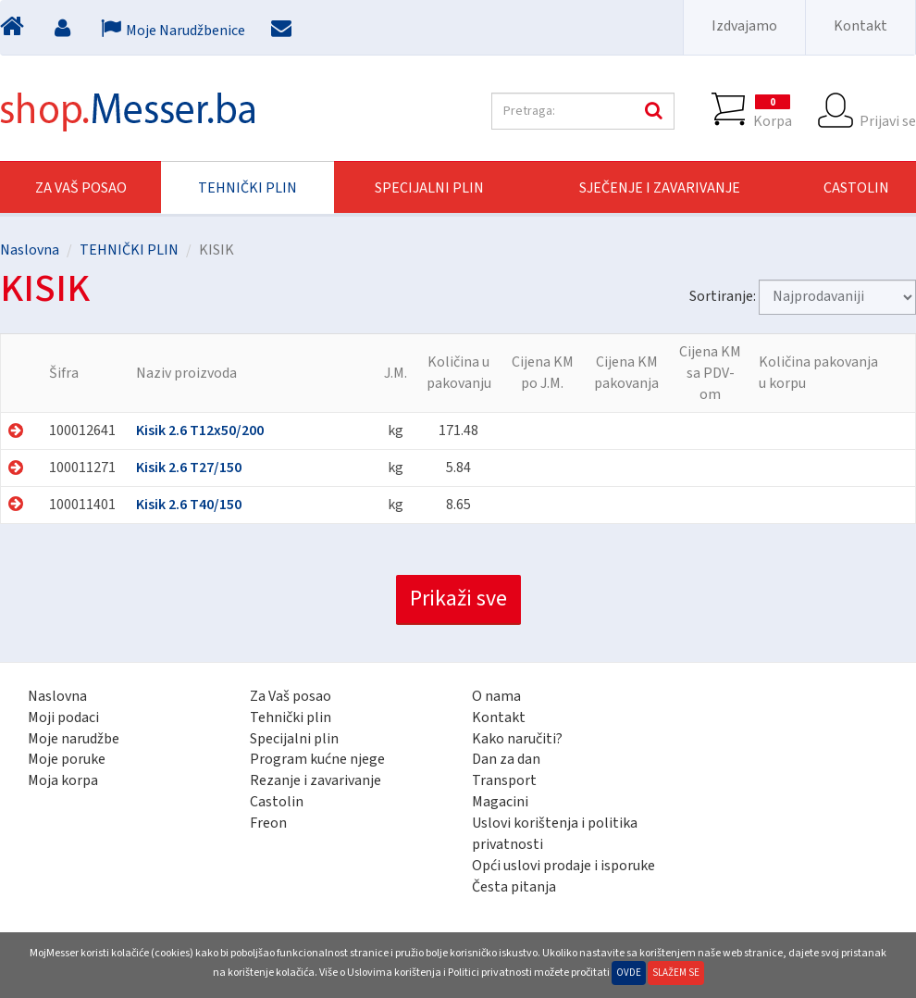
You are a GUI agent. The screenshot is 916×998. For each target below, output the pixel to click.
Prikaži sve (458, 598)
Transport (504, 780)
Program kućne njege (317, 759)
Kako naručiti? (517, 739)
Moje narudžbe (73, 739)
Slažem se (675, 972)
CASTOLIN (856, 188)
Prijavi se (888, 111)
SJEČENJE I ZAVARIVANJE (659, 188)
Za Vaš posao (81, 188)
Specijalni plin (294, 739)
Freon (268, 823)
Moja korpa (63, 780)
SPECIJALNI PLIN (429, 188)
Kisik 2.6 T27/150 (188, 467)
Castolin (276, 802)
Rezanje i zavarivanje (315, 780)
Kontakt (860, 26)
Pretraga (651, 111)
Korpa (772, 111)
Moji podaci (63, 717)
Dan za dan (506, 759)
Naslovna (29, 250)
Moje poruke (66, 759)
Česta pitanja (514, 887)
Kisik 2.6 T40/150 (188, 504)
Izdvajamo (744, 26)
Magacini (500, 802)
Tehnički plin (290, 717)
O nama (496, 696)
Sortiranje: (722, 296)
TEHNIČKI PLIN (247, 188)
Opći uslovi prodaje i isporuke (563, 865)
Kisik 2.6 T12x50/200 (200, 430)
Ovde (628, 972)
